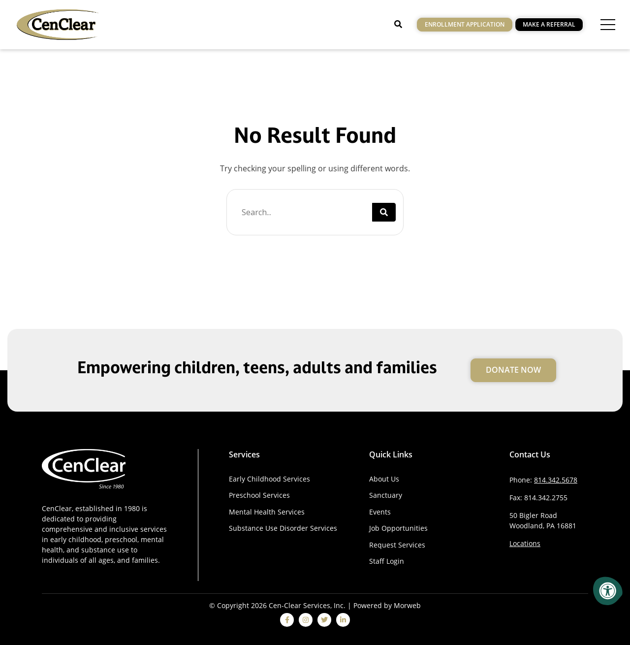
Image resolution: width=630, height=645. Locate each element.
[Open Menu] (607, 25)
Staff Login (386, 561)
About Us (384, 479)
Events (380, 511)
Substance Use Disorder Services (283, 528)
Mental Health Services (267, 511)
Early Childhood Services (269, 479)
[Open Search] (398, 24)
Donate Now (513, 369)
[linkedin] (343, 620)
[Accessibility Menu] (608, 591)
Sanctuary (385, 495)
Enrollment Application (464, 24)
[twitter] (324, 620)
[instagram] (306, 620)
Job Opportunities (398, 528)
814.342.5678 (555, 479)
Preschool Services (259, 495)
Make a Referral (549, 24)
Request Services (397, 544)
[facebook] (287, 620)
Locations (524, 543)
